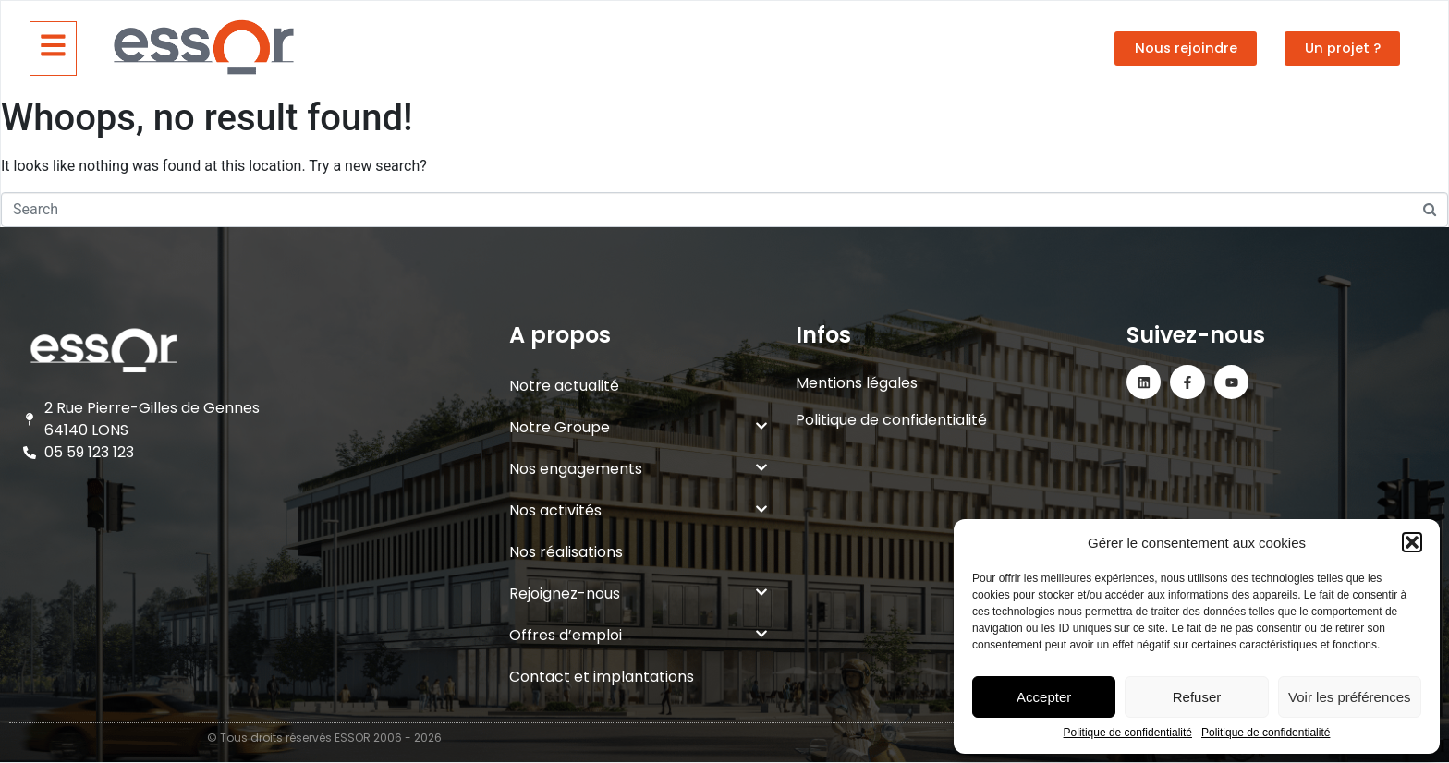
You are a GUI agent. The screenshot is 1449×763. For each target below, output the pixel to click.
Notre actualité (564, 385)
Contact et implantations (601, 676)
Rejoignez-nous (638, 593)
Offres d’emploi (638, 635)
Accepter (1044, 697)
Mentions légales (857, 383)
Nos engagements (638, 468)
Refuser (1197, 697)
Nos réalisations (566, 552)
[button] (1412, 542)
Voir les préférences (1349, 697)
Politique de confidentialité (1128, 733)
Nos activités (638, 510)
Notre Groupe (638, 427)
